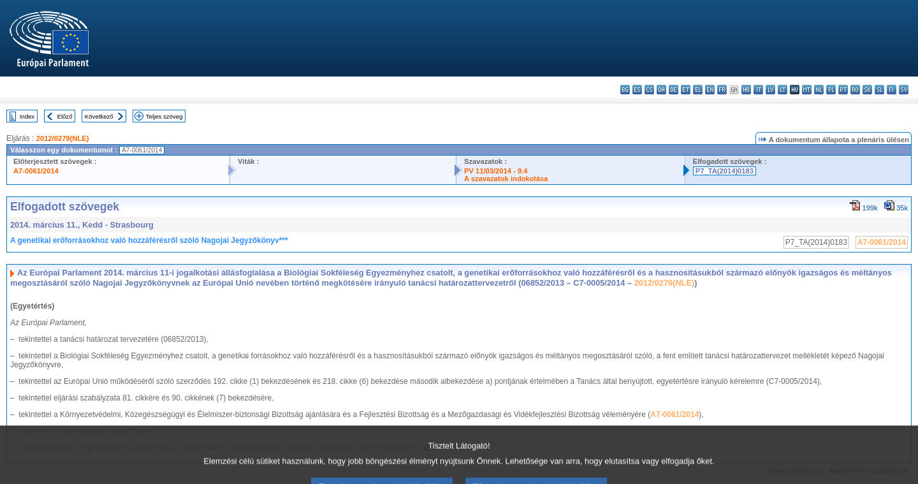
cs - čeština (649, 89)
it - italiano (758, 89)
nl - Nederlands (819, 89)
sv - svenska (903, 89)
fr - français (722, 89)
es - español (637, 89)
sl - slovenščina (879, 89)
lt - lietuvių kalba (782, 89)
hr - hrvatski (746, 89)
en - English (710, 89)
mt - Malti (807, 89)
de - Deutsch (673, 89)
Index (27, 116)
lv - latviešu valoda (770, 89)
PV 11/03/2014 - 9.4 (496, 171)
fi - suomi (891, 89)
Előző (65, 116)
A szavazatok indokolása (506, 178)
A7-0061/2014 (36, 171)
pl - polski (831, 89)
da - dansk (661, 89)
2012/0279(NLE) (62, 138)
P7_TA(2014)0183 (725, 171)
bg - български (625, 89)
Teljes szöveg (164, 116)
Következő (99, 116)
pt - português (843, 89)
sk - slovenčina (867, 89)
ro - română (855, 89)
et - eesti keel (685, 89)
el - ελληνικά (698, 89)
